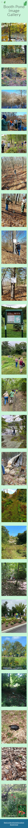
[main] (14, 10)
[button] (2, 2)
